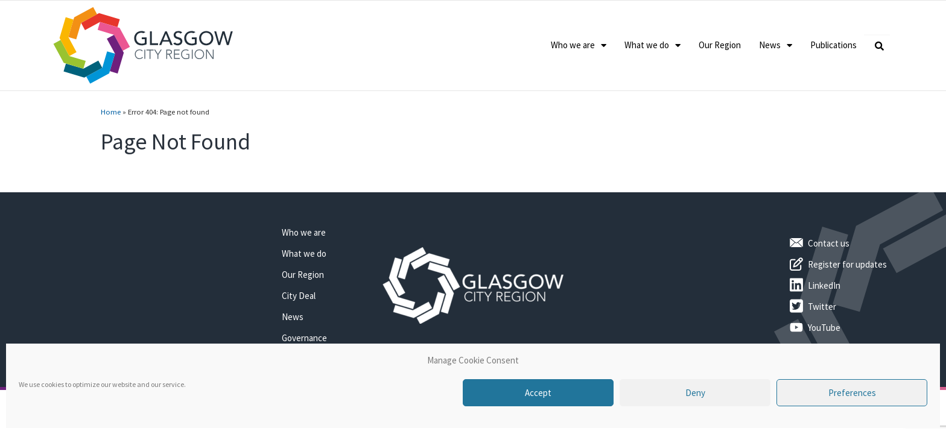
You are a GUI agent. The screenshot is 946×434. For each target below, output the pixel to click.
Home (111, 111)
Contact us (828, 243)
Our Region (720, 45)
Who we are (578, 45)
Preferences (852, 392)
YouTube (824, 327)
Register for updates (847, 264)
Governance (304, 338)
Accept (538, 392)
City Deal (299, 295)
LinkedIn (824, 285)
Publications (833, 45)
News (775, 45)
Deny (695, 392)
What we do (652, 45)
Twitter (822, 306)
